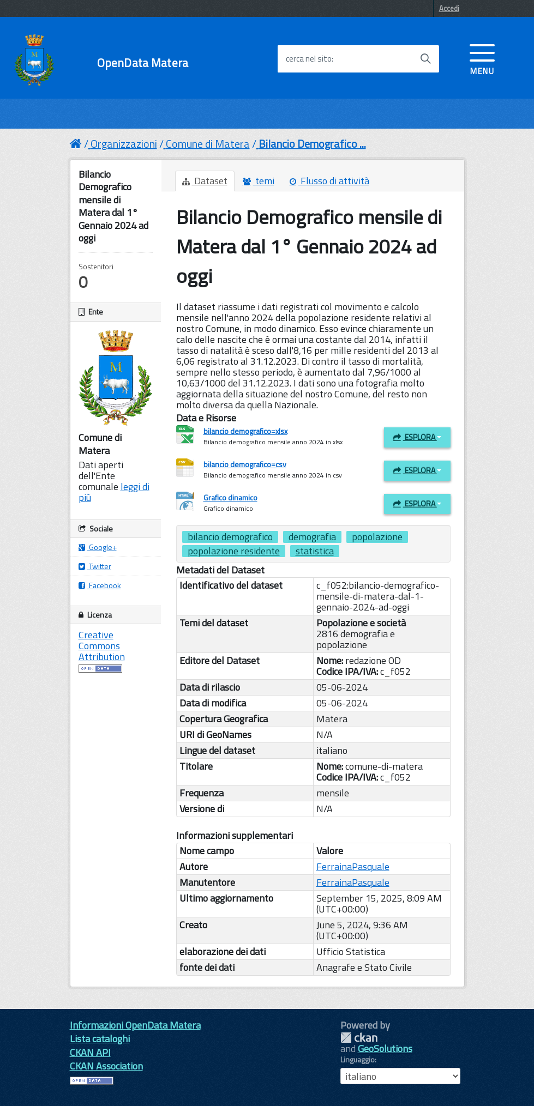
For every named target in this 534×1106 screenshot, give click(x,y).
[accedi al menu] (482, 58)
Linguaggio (357, 1059)
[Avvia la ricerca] (425, 58)
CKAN (358, 1037)
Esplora (417, 437)
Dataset (204, 180)
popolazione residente (234, 551)
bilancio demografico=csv (244, 464)
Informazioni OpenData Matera (135, 1025)
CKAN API (90, 1052)
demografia (312, 537)
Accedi (449, 8)
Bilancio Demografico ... (312, 143)
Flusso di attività (329, 180)
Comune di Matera (208, 143)
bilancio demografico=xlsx (245, 431)
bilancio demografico (230, 537)
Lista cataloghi (100, 1038)
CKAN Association (106, 1066)
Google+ (98, 547)
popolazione (377, 537)
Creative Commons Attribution (102, 645)
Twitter (95, 566)
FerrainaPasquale (352, 866)
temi (258, 180)
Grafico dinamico (230, 497)
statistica (315, 551)
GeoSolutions (385, 1048)
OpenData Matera (142, 63)
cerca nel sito (309, 58)
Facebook (100, 585)
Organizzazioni (124, 143)
